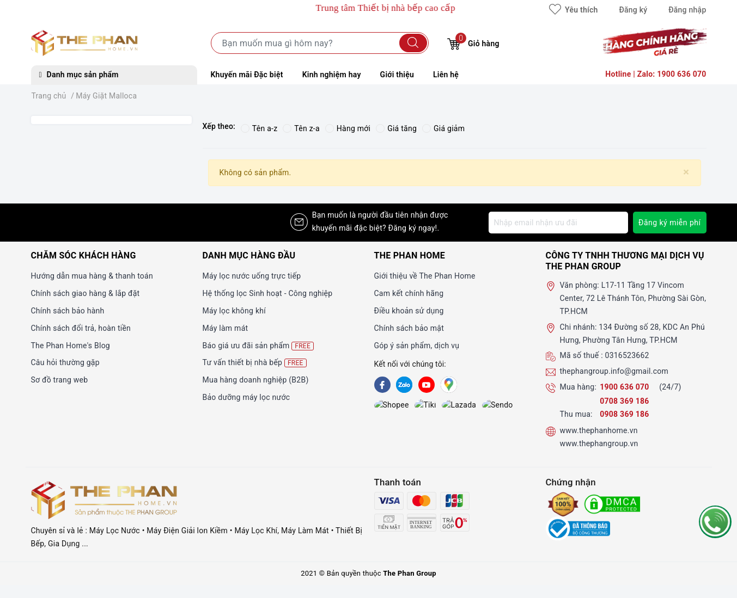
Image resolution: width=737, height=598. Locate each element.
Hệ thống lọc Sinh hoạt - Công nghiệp (268, 293)
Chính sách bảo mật (409, 328)
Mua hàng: (578, 387)
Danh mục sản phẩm (79, 74)
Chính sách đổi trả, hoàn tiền (81, 328)
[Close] (686, 172)
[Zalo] (404, 385)
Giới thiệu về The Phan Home (425, 276)
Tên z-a (301, 128)
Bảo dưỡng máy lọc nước (246, 397)
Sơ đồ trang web (59, 379)
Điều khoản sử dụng (409, 310)
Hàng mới (347, 128)
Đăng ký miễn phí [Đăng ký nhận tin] (669, 222)
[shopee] (382, 406)
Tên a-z (259, 128)
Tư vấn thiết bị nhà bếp (255, 362)
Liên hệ (446, 74)
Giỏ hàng (473, 42)
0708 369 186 (624, 401)
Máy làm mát (225, 328)
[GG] (449, 385)
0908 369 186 (624, 414)
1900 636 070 (625, 387)
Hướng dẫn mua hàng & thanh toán (92, 276)
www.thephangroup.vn (599, 443)
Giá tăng (396, 128)
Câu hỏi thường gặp (65, 362)
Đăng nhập (687, 9)
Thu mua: (576, 414)
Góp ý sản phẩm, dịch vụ (417, 345)
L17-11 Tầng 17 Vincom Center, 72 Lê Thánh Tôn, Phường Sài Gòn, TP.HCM (633, 298)
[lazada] (426, 406)
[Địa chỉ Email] (558, 222)
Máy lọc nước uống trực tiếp (252, 276)
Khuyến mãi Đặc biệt (247, 74)
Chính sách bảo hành (68, 310)
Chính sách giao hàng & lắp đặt (85, 293)
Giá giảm (443, 128)
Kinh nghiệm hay (331, 74)
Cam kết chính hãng (409, 293)
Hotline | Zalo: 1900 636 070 (655, 74)
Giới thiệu (397, 74)
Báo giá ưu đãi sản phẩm (258, 345)
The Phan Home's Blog (70, 345)
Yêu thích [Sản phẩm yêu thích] (573, 9)
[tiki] (404, 406)
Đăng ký (633, 9)
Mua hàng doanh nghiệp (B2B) (256, 379)
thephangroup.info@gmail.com (614, 371)
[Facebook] (382, 385)
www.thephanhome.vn (599, 430)
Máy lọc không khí (234, 310)
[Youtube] (426, 385)
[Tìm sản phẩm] (320, 43)
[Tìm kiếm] (413, 43)
